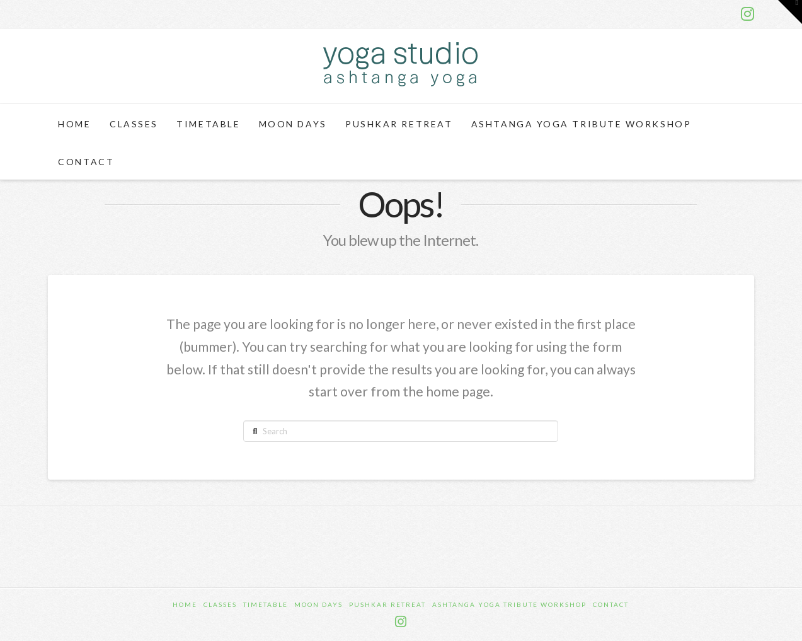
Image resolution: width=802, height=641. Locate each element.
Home (185, 604)
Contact (611, 604)
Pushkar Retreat (387, 604)
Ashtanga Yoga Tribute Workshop (509, 604)
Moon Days (318, 604)
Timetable (265, 604)
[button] (790, 12)
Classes (220, 604)
